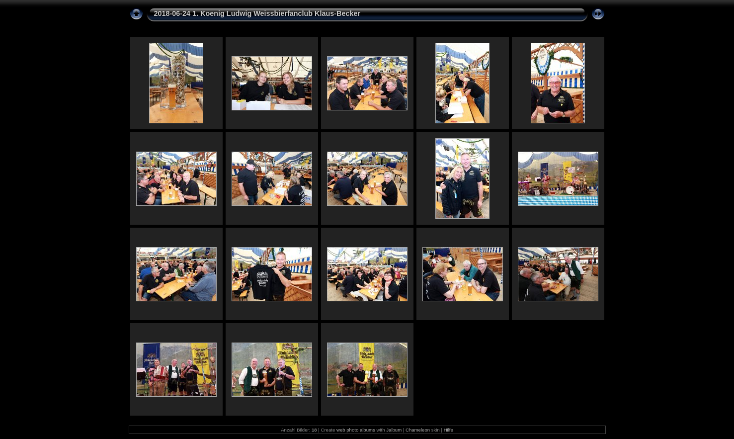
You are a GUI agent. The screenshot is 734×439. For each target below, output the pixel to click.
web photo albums (355, 430)
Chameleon (418, 430)
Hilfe (448, 430)
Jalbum (394, 430)
